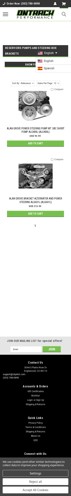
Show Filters (34, 64)
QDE (35, 440)
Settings (35, 473)
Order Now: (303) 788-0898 (21, 3)
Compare (58, 89)
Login (30, 400)
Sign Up (40, 400)
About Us (35, 436)
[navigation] (34, 66)
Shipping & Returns (35, 404)
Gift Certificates (35, 391)
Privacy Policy (35, 423)
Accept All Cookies (35, 490)
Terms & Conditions (35, 427)
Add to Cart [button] (35, 143)
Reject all (35, 482)
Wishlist (35, 395)
